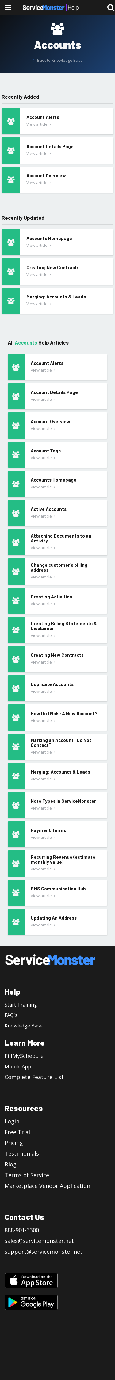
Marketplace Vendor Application (47, 1185)
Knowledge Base (24, 1025)
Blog (11, 1164)
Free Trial (17, 1132)
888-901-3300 (22, 1230)
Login (12, 1121)
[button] (7, 7)
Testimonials (22, 1153)
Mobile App (18, 1066)
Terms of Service (27, 1175)
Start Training (21, 1004)
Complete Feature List (34, 1077)
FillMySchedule (24, 1055)
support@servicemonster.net (43, 1251)
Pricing (14, 1142)
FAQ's (11, 1015)
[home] (50, 7)
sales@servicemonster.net (39, 1240)
